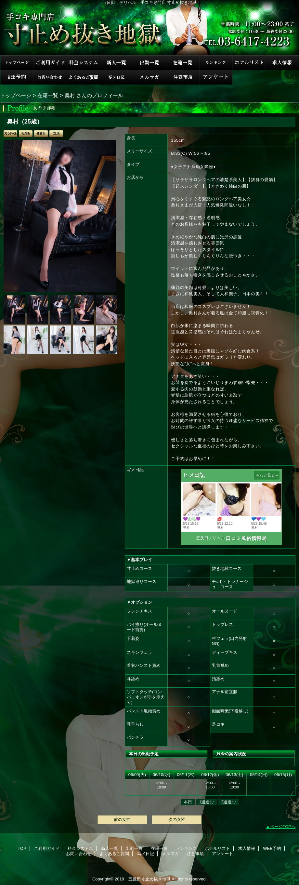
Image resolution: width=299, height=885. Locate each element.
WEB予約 (16, 77)
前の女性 (122, 819)
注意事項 (182, 77)
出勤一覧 (149, 62)
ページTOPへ (283, 826)
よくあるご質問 (83, 77)
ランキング (215, 62)
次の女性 (176, 819)
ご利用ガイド (50, 62)
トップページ (15, 95)
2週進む (228, 801)
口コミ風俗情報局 (246, 538)
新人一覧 (116, 62)
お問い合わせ (50, 77)
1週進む (206, 801)
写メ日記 (116, 77)
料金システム (83, 62)
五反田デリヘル (210, 538)
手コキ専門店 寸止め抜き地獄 (149, 27)
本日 (188, 801)
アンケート (215, 77)
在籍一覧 (182, 62)
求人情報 (282, 62)
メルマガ (149, 77)
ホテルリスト (249, 62)
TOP (16, 62)
